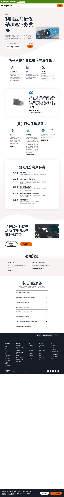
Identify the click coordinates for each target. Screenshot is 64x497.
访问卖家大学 (11, 270)
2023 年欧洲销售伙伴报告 (54, 357)
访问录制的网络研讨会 (37, 268)
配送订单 (18, 343)
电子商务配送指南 (19, 359)
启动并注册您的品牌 (42, 346)
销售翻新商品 (31, 356)
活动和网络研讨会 (54, 352)
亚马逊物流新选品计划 (19, 348)
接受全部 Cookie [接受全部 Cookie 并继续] (56, 493)
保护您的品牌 (41, 357)
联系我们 (52, 359)
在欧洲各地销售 (7, 352)
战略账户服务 (31, 351)
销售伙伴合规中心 (54, 351)
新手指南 (7, 346)
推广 (29, 348)
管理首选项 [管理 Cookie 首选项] (45, 493)
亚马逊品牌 (41, 343)
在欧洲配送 (18, 350)
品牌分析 (40, 355)
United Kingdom (48, 335)
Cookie (20, 371)
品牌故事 (40, 353)
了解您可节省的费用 (21, 1)
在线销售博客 (7, 365)
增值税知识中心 (54, 349)
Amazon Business (7, 349)
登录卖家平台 (53, 345)
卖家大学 (52, 347)
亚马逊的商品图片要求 (28, 182)
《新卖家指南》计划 (42, 351)
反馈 (57, 335)
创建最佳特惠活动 (30, 154)
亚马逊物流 (18, 345)
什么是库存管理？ (7, 363)
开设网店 (40, 348)
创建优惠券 (43, 140)
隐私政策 (14, 371)
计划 (29, 343)
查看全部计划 (31, 359)
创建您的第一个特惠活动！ (13, 47)
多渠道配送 (18, 355)
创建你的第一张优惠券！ (26, 244)
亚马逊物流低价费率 (19, 353)
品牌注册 (40, 359)
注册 (30, 46)
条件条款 (24, 371)
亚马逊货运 (18, 361)
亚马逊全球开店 (31, 346)
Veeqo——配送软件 (19, 357)
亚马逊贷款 (31, 353)
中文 (40, 335)
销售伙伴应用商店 (54, 354)
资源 (51, 343)
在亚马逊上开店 (7, 344)
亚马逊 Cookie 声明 (9, 494)
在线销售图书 (7, 360)
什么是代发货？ (7, 356)
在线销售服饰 (7, 358)
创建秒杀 (12, 146)
